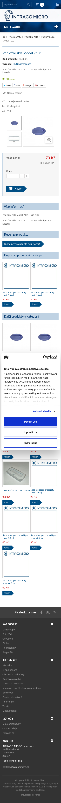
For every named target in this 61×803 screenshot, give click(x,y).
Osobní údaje (9, 728)
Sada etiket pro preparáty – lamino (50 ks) (15, 582)
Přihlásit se (8, 733)
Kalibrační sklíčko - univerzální (16, 490)
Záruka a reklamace (13, 683)
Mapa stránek (9, 710)
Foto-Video (8, 634)
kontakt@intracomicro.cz (15, 767)
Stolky (5, 643)
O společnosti (9, 670)
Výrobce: (7, 64)
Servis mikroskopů (12, 697)
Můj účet (8, 718)
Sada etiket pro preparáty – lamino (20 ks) (43, 536)
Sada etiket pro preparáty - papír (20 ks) (14, 294)
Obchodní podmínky (13, 674)
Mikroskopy (8, 629)
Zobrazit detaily (42, 411)
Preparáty (7, 652)
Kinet (37, 795)
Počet (9, 171)
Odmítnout (30, 442)
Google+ (28, 85)
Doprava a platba (11, 679)
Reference (8, 701)
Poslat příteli (13, 106)
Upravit (30, 432)
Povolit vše (30, 421)
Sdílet (17, 85)
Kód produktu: (10, 59)
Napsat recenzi (14, 93)
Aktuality (7, 665)
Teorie (5, 706)
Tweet (7, 85)
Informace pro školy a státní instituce (22, 688)
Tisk (9, 111)
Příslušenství (9, 647)
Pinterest (40, 85)
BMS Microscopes (22, 64)
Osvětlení (7, 638)
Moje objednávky (11, 723)
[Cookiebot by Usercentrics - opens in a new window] (43, 357)
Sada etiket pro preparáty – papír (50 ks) (43, 294)
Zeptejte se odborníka (18, 101)
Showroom (8, 692)
